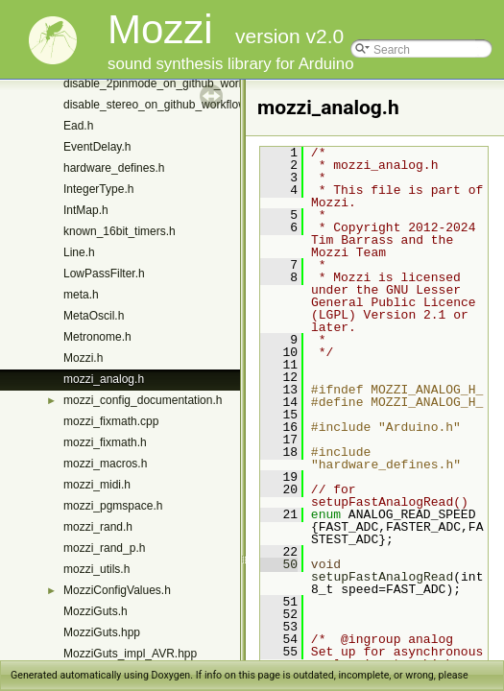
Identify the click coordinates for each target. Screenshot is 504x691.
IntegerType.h (98, 189)
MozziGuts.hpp (101, 632)
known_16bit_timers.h (119, 231)
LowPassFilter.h (104, 273)
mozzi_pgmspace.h (112, 505)
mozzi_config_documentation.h (142, 400)
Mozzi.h (83, 358)
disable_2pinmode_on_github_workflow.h (169, 83)
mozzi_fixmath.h (105, 442)
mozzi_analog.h (103, 379)
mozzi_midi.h (97, 484)
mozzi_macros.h (105, 463)
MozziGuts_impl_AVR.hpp (130, 653)
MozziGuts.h (95, 611)
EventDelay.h (97, 147)
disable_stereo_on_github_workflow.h (159, 104)
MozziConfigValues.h (117, 590)
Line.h (79, 252)
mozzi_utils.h (96, 569)
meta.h (81, 294)
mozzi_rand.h (97, 527)
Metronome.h (97, 337)
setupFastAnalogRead (382, 576)
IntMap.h (85, 210)
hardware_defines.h (113, 168)
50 (279, 564)
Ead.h (78, 125)
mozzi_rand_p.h (104, 548)
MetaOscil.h (93, 315)
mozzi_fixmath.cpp (110, 421)
